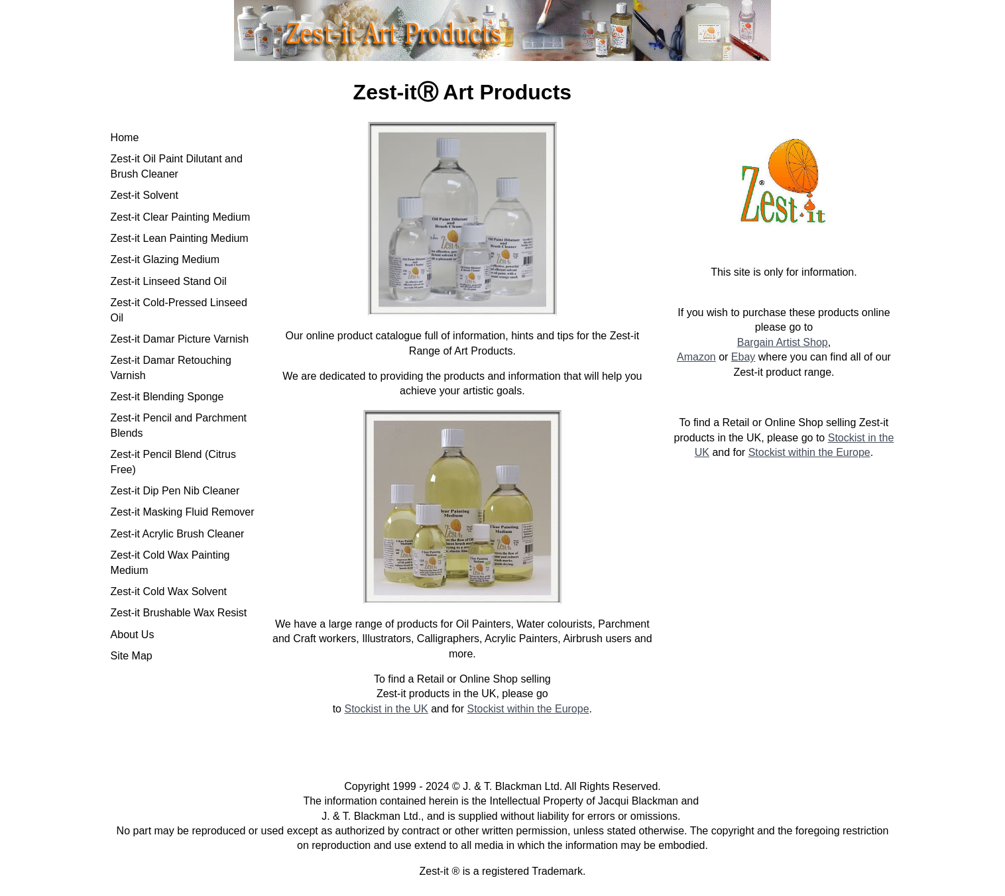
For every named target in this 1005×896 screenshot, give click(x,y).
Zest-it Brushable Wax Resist (179, 612)
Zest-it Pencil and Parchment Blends (179, 425)
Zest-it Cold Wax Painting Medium (170, 562)
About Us (132, 634)
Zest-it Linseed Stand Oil (169, 281)
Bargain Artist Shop (782, 342)
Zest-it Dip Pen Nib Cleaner (175, 490)
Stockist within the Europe (528, 708)
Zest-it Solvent (144, 195)
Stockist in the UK (386, 708)
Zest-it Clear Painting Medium (181, 217)
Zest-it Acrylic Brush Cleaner (178, 533)
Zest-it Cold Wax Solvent (169, 591)
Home (125, 137)
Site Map (131, 655)
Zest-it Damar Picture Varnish (180, 339)
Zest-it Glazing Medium (165, 259)
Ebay (743, 357)
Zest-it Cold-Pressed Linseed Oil (179, 310)
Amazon (696, 357)
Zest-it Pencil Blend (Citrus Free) (173, 462)
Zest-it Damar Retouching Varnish (171, 367)
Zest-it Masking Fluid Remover (183, 512)
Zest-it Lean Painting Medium (180, 238)
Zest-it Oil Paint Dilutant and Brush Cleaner (177, 166)
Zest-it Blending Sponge (167, 396)
